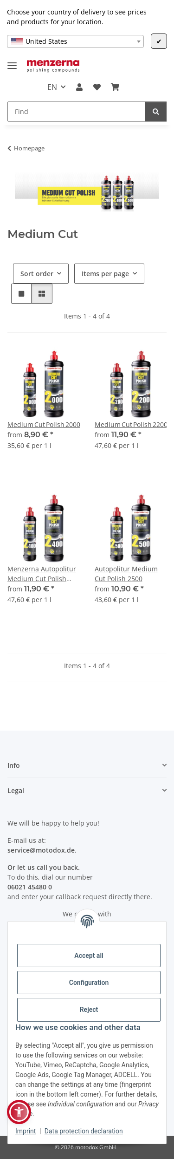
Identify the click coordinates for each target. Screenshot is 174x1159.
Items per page (105, 273)
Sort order (36, 273)
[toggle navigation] (12, 62)
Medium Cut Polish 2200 (131, 424)
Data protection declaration (84, 1131)
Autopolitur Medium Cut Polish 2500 (126, 573)
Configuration (89, 982)
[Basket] (115, 87)
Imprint (25, 1131)
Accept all (88, 955)
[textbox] (75, 41)
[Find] (76, 112)
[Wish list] (97, 87)
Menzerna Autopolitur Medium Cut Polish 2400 (41, 573)
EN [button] (52, 87)
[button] (79, 87)
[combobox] (75, 41)
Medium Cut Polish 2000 (43, 424)
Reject (89, 1009)
